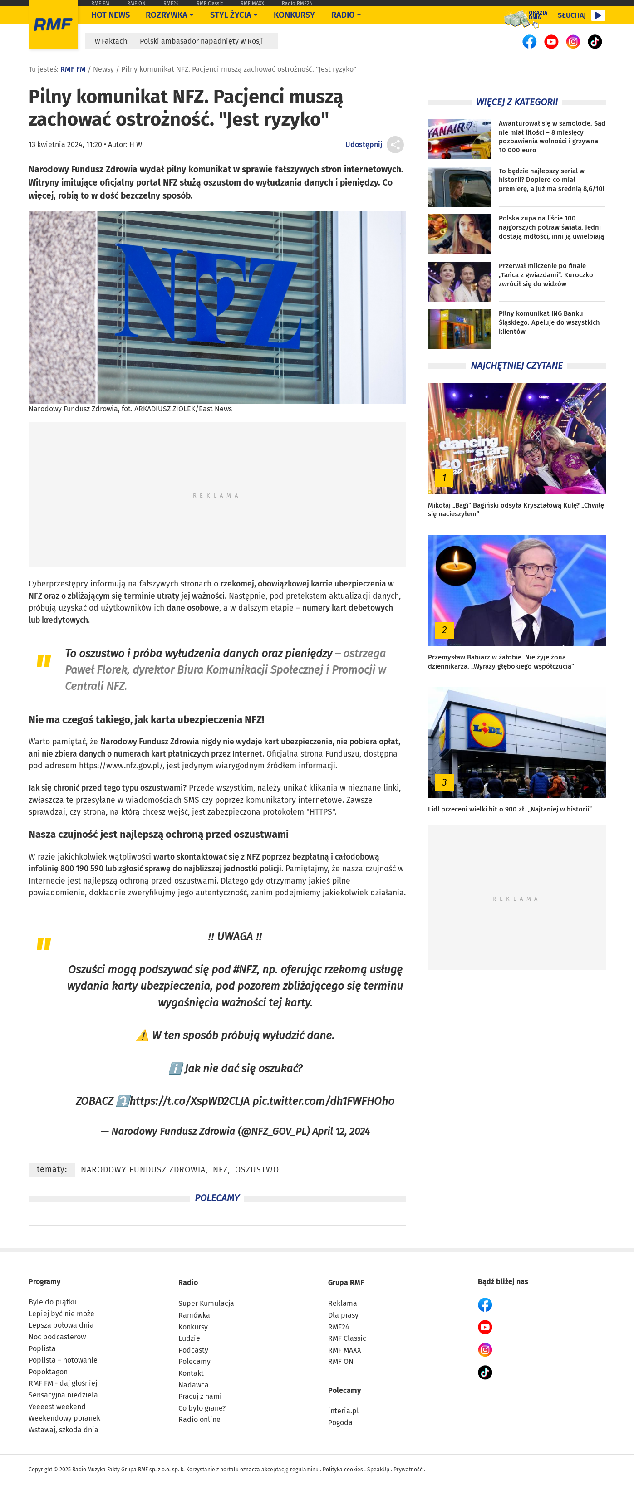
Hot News (110, 15)
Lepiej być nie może (61, 1313)
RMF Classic (210, 3)
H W (135, 144)
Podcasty (193, 1350)
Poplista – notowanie (63, 1360)
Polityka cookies (343, 1469)
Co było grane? (202, 1408)
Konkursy (294, 15)
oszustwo (101, 653)
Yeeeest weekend (57, 1406)
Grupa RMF (346, 1282)
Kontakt (191, 1373)
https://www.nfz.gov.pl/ (120, 766)
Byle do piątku (53, 1302)
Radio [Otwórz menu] (343, 15)
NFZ (35, 596)
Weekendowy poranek (64, 1418)
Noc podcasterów (57, 1337)
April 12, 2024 (341, 1131)
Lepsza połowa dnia (61, 1325)
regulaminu (304, 1469)
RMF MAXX (252, 3)
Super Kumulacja (206, 1303)
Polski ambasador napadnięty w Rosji (201, 41)
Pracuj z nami (200, 1396)
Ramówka (194, 1315)
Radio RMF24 (297, 3)
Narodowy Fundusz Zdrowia (149, 742)
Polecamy (194, 1361)
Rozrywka (166, 15)
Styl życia (230, 15)
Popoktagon (48, 1372)
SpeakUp (378, 1469)
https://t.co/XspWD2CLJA (189, 1101)
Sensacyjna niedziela (63, 1395)
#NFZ (245, 969)
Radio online (199, 1419)
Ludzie (189, 1338)
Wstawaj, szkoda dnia (63, 1430)
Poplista (42, 1348)
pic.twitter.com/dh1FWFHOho (323, 1101)
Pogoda (340, 1422)
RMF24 (171, 3)
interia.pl (343, 1411)
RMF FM (100, 3)
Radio (188, 1282)
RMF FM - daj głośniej (63, 1383)
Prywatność (408, 1469)
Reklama (342, 1303)
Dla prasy (343, 1315)
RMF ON (136, 3)
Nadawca (193, 1385)
